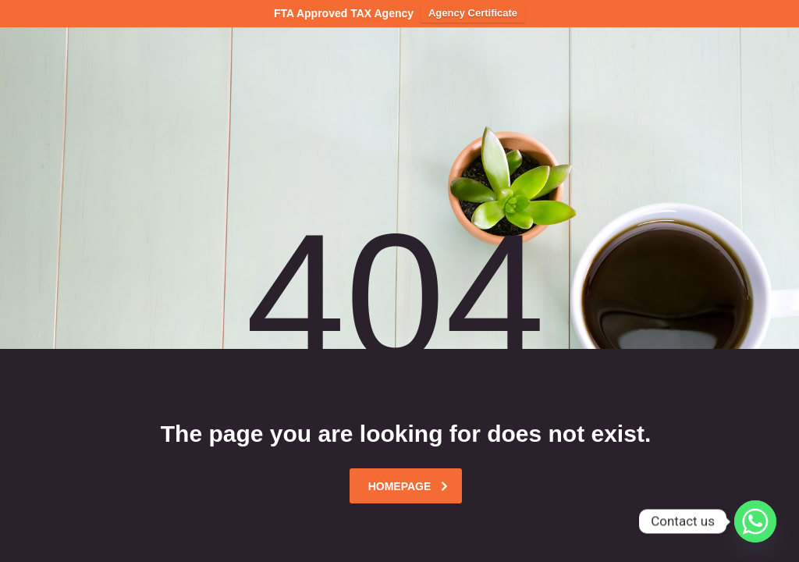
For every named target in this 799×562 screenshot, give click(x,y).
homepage (408, 486)
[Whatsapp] (755, 521)
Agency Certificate (472, 13)
